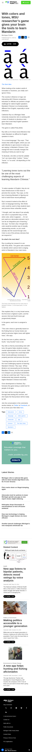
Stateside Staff (7, 584)
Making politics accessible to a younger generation (15, 623)
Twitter (16, 405)
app (19, 419)
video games (22, 416)
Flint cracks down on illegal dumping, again (15, 488)
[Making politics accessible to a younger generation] (15, 607)
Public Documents (8, 727)
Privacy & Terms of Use (9, 738)
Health (5, 566)
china (20, 412)
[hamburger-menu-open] (2, 2)
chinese (10, 423)
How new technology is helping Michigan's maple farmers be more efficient (14, 516)
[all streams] (29, 750)
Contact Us (6, 719)
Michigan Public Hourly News (11, 730)
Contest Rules (7, 734)
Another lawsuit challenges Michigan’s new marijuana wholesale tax (16, 524)
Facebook (24, 405)
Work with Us (6, 723)
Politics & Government (9, 617)
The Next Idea (6, 84)
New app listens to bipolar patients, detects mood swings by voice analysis (14, 574)
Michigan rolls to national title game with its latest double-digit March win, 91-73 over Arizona (15, 480)
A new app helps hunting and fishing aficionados (15, 668)
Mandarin (10, 427)
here (21, 408)
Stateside (11, 419)
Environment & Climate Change (12, 663)
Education (11, 412)
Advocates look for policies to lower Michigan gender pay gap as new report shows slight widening (15, 497)
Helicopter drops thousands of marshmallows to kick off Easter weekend (13, 506)
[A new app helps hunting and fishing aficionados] (15, 653)
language (10, 416)
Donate (26, 2)
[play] (3, 750)
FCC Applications (8, 741)
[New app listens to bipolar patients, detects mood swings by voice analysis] (15, 556)
